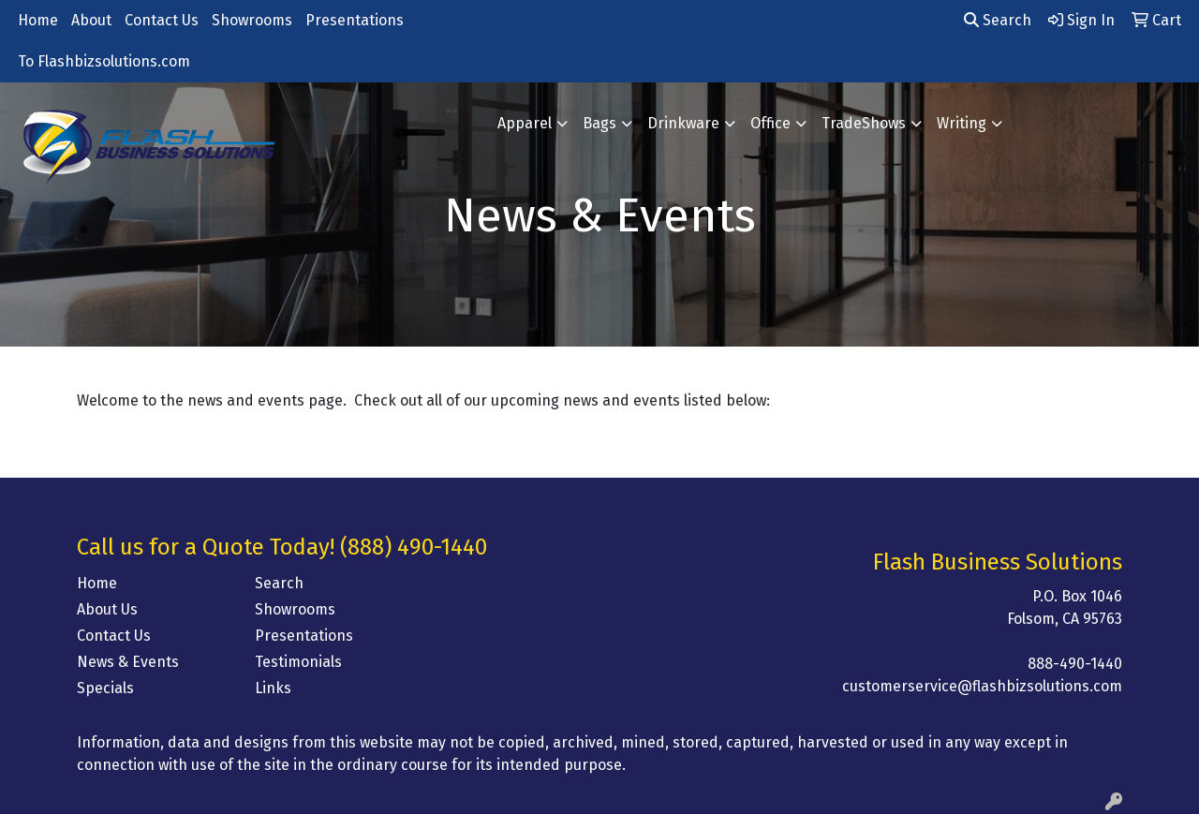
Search (997, 20)
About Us (107, 609)
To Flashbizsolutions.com (104, 61)
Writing (961, 123)
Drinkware (683, 123)
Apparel (524, 123)
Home (38, 20)
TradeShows (864, 123)
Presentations (354, 20)
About (91, 20)
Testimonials (298, 662)
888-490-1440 (1075, 664)
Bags (599, 123)
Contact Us (162, 20)
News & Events (128, 662)
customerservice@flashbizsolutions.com (982, 686)
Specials (105, 688)
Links (273, 688)
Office (770, 123)
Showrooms (252, 20)
